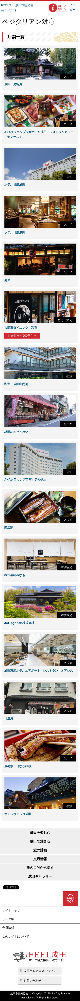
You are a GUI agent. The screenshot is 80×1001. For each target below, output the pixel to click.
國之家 (8, 527)
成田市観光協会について (39, 971)
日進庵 (8, 718)
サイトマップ (11, 910)
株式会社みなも (14, 575)
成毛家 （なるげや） (19, 766)
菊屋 (7, 280)
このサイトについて (15, 936)
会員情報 (8, 927)
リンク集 (8, 919)
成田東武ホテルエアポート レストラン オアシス (38, 670)
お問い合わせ (32, 980)
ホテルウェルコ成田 (17, 814)
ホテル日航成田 (14, 184)
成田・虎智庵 (13, 84)
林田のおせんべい (16, 432)
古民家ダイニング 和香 (20, 327)
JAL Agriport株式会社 (19, 623)
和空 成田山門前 (16, 384)
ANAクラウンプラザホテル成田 (25, 479)
